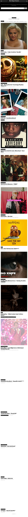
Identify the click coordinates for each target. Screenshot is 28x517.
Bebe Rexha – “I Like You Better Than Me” (11, 52)
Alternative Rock (11, 21)
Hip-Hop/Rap (3, 149)
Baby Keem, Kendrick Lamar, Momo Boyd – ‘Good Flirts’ (12, 151)
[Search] (25, 8)
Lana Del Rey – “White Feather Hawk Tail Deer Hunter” (12, 314)
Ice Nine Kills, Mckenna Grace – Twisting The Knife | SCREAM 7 (13, 281)
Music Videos (3, 116)
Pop (1, 312)
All (7, 21)
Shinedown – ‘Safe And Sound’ (8, 446)
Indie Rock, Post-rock (4, 415)
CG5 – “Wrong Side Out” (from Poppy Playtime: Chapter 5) (12, 85)
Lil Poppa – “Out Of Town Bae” (8, 510)
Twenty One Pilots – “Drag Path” (9, 413)
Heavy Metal (3, 279)
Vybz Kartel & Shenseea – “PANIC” (9, 184)
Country (15, 21)
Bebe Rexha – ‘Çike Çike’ (7, 216)
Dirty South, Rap (21, 21)
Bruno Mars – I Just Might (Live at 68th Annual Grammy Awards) (12, 348)
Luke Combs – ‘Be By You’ (7, 478)
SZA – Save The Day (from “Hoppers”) (10, 248)
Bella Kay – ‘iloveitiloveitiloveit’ (8, 118)
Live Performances (4, 346)
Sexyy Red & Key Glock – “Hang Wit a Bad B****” (12, 381)
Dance (17, 21)
